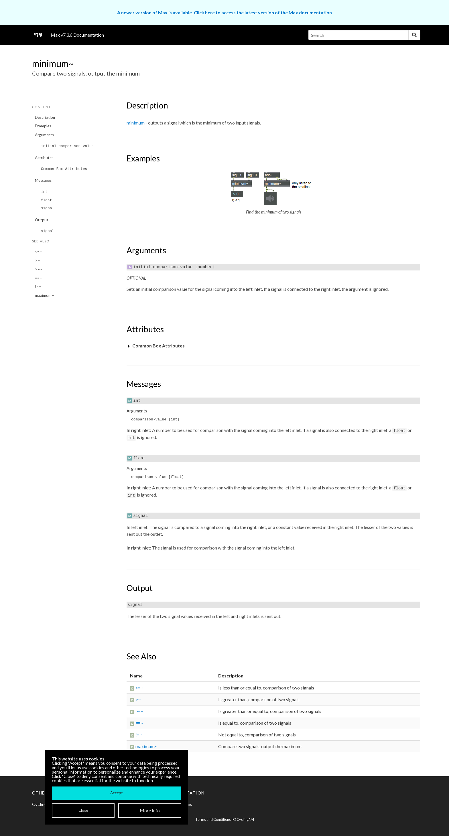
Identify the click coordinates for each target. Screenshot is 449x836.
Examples (43, 126)
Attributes (44, 157)
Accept (116, 792)
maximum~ (44, 295)
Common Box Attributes (64, 169)
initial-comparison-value (67, 146)
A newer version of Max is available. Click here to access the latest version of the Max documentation (224, 12)
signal (47, 208)
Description (45, 117)
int (44, 192)
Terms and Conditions (213, 819)
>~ (37, 260)
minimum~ (137, 122)
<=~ (38, 251)
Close (83, 810)
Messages (43, 180)
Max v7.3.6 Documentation (77, 34)
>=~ (38, 269)
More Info (150, 810)
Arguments (44, 135)
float (46, 200)
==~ (38, 278)
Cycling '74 (245, 819)
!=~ (38, 286)
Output (41, 220)
